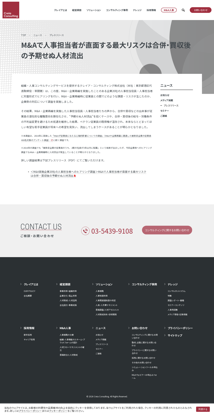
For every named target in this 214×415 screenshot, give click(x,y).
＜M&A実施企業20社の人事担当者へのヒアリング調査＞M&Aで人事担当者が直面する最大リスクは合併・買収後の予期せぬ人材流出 (88, 174)
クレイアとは (60, 10)
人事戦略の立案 (67, 334)
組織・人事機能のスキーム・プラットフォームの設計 (72, 341)
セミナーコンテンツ (176, 305)
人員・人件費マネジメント (107, 305)
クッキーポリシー (58, 410)
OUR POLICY (29, 291)
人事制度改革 (102, 295)
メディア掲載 (166, 100)
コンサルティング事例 (117, 10)
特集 (170, 295)
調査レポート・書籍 (176, 300)
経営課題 (76, 10)
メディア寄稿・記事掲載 (177, 314)
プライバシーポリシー (180, 328)
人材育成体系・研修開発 (106, 314)
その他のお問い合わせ (141, 362)
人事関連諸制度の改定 (106, 300)
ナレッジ (137, 10)
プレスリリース (56, 35)
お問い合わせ (139, 328)
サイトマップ (175, 335)
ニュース (37, 35)
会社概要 (28, 295)
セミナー (164, 110)
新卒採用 (28, 334)
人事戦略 (100, 291)
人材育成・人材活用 (68, 300)
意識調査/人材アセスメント (107, 309)
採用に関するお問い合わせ (143, 357)
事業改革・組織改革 (68, 291)
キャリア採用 (29, 339)
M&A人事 (65, 328)
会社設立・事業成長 (68, 305)
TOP (23, 35)
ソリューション (93, 10)
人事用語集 (173, 309)
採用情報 (151, 10)
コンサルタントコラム (176, 291)
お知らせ (164, 95)
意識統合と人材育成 (69, 354)
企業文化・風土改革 (68, 295)
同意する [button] (202, 409)
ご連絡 (163, 115)
